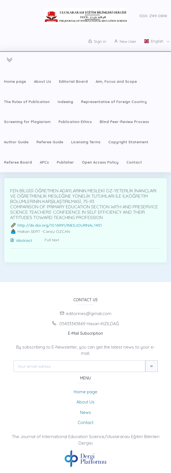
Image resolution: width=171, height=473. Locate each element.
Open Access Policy (100, 162)
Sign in (97, 41)
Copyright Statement (128, 142)
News (85, 412)
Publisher (65, 162)
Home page (15, 81)
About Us (42, 81)
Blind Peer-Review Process (124, 121)
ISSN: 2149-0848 (153, 16)
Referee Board (18, 162)
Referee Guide (49, 142)
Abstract (21, 240)
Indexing (65, 101)
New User (125, 41)
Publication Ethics (75, 121)
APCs (44, 162)
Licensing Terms (85, 142)
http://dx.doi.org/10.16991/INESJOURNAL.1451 (59, 225)
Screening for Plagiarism (27, 121)
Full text (52, 239)
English (154, 41)
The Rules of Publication (27, 101)
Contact (134, 162)
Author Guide (16, 142)
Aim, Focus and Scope (116, 81)
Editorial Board (73, 81)
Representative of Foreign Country (114, 101)
